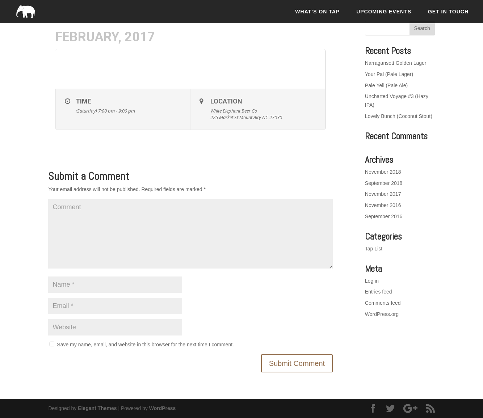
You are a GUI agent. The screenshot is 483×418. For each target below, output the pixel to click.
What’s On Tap (317, 11)
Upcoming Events (383, 11)
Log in (372, 281)
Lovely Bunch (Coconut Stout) (398, 116)
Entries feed (378, 292)
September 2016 (384, 216)
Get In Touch (448, 11)
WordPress (162, 408)
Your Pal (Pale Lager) (389, 74)
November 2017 (383, 194)
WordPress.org (382, 314)
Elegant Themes (97, 408)
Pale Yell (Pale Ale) (386, 85)
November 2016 (383, 205)
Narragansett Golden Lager (396, 63)
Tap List (373, 249)
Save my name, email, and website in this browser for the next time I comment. (145, 344)
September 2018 (384, 183)
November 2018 (383, 172)
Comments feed (383, 303)
